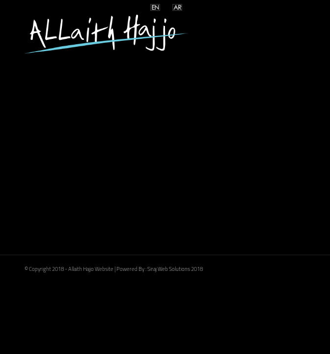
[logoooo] (137, 34)
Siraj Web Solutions (168, 269)
